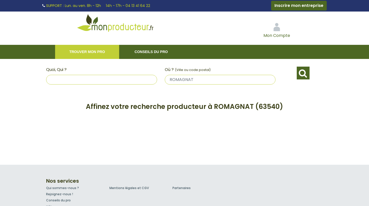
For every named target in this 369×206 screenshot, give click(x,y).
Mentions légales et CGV (129, 188)
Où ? (188, 70)
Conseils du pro (151, 52)
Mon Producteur (125, 24)
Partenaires (181, 188)
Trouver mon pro (87, 52)
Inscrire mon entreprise (298, 5)
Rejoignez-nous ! (59, 194)
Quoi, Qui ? (56, 70)
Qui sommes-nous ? (62, 188)
